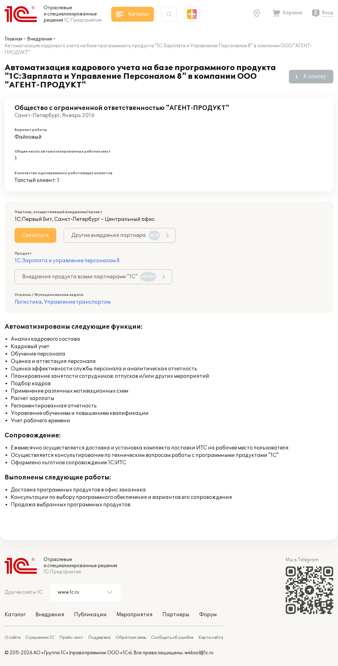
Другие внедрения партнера (115, 235)
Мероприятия (134, 615)
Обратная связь (131, 637)
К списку (314, 77)
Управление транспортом (77, 302)
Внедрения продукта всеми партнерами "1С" (89, 277)
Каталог (15, 615)
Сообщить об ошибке (172, 637)
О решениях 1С (39, 637)
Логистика (28, 302)
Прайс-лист (71, 637)
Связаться (35, 235)
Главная (13, 39)
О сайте (12, 637)
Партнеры (176, 615)
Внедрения (39, 39)
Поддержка (99, 637)
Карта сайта (210, 637)
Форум (208, 615)
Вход (327, 12)
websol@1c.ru (198, 652)
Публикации (90, 615)
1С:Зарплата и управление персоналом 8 (67, 261)
